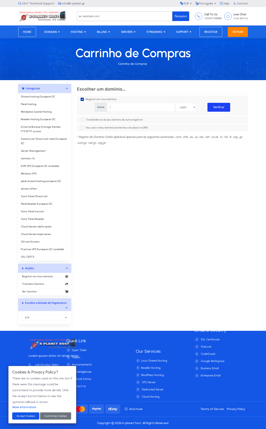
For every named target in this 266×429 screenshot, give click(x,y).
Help (224, 3)
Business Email (209, 362)
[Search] (124, 16)
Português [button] (204, 3)
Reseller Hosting (151, 373)
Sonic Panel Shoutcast (34, 196)
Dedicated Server (152, 395)
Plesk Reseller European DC (36, 203)
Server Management (33, 150)
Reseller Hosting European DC (38, 119)
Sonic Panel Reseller (32, 219)
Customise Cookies (56, 416)
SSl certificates (30, 241)
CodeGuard (207, 348)
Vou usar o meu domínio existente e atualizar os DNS (114, 127)
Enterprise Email (210, 369)
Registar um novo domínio (45, 276)
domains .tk (28, 158)
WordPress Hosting (152, 380)
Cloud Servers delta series (36, 226)
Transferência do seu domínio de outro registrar (112, 119)
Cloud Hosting (150, 402)
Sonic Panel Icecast (32, 211)
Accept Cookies (26, 416)
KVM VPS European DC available (40, 166)
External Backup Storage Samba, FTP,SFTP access (41, 129)
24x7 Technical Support (36, 3)
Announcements (76, 364)
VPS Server (148, 388)
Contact (240, 3)
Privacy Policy (236, 409)
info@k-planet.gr (71, 3)
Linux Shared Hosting (154, 366)
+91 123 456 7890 (49, 365)
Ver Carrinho (45, 291)
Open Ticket (73, 350)
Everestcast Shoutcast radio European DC (44, 141)
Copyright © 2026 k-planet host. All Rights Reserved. (133, 423)
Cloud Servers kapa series (36, 234)
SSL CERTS (27, 256)
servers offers (29, 188)
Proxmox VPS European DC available (42, 249)
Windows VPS (29, 173)
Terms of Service (212, 409)
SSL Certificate (210, 333)
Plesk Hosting (28, 104)
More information (24, 407)
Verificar (218, 107)
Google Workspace (212, 355)
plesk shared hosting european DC (41, 181)
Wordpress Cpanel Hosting (36, 111)
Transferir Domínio (45, 284)
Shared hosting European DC (38, 96)
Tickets (70, 357)
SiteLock (205, 341)
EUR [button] (184, 3)
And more (134, 409)
